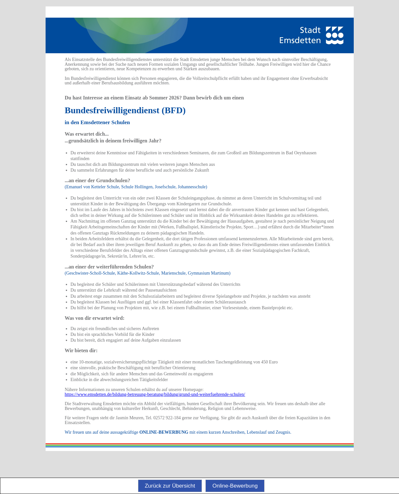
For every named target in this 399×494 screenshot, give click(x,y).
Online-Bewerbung (235, 486)
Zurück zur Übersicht (170, 486)
